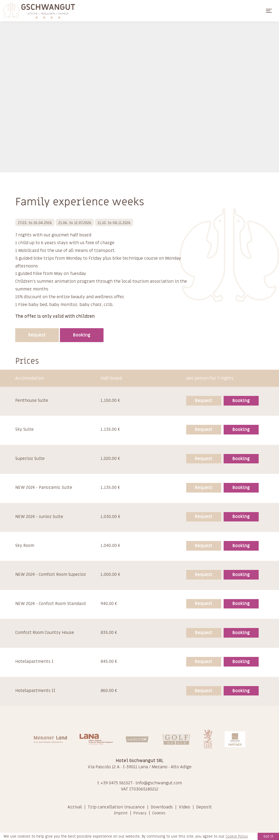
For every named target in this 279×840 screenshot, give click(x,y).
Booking (81, 335)
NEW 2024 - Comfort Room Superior (50, 574)
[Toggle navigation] (269, 11)
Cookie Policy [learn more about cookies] (237, 836)
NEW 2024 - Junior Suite (39, 517)
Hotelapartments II (35, 691)
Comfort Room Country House (44, 632)
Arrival (74, 807)
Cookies (159, 813)
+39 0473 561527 (116, 783)
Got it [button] (268, 836)
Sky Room (24, 545)
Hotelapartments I (34, 661)
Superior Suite (30, 458)
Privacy (139, 813)
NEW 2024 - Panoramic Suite (43, 487)
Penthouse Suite (31, 400)
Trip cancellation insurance (116, 807)
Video (184, 807)
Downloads (162, 807)
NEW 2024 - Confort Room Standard (50, 604)
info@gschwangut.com (158, 783)
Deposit (204, 807)
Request (37, 335)
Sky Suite (24, 429)
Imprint (121, 813)
